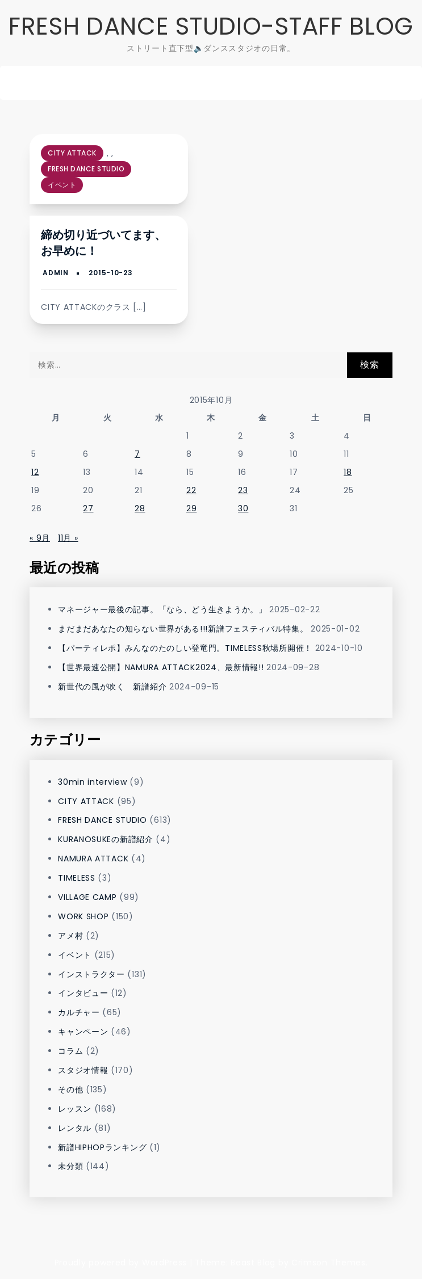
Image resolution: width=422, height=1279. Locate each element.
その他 (70, 1089)
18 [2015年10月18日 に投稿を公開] (348, 472)
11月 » (68, 538)
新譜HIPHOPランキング (102, 1147)
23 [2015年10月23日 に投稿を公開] (243, 490)
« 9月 (40, 538)
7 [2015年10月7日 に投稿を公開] (137, 454)
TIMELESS (76, 877)
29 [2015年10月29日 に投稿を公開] (191, 508)
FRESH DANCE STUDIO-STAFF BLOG (211, 26)
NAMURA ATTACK (93, 858)
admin (56, 272)
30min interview (92, 782)
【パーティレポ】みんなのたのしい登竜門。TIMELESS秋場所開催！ (185, 648)
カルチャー (79, 1012)
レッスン (74, 1108)
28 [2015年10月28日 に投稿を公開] (140, 508)
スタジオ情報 (83, 1070)
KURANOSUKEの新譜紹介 (105, 839)
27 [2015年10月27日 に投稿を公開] (88, 508)
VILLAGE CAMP (87, 897)
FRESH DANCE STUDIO (86, 169)
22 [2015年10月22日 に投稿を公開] (191, 490)
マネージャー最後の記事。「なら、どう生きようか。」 (162, 609)
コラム (70, 1051)
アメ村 (70, 935)
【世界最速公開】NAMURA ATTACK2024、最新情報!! (161, 667)
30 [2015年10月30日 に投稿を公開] (243, 508)
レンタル (74, 1128)
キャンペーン (83, 1031)
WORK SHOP (83, 916)
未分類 (70, 1166)
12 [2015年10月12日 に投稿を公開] (35, 472)
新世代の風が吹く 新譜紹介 (112, 686)
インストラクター (91, 974)
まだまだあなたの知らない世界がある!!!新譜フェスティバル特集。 (183, 628)
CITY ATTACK (72, 153)
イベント (62, 185)
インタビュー (83, 993)
